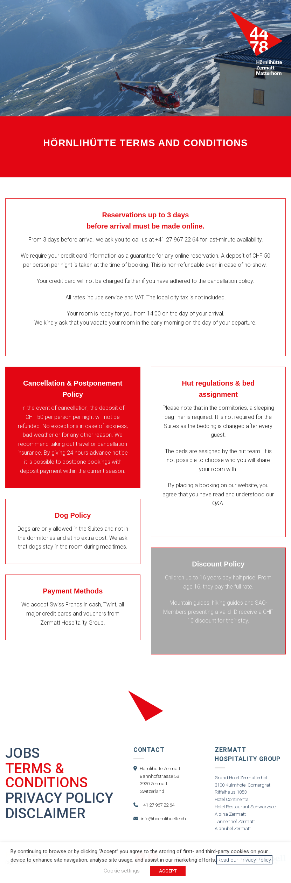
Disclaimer (45, 813)
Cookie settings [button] (122, 871)
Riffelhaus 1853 (231, 792)
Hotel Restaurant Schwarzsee (245, 806)
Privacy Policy (59, 798)
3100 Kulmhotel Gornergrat (242, 785)
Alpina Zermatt (230, 814)
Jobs (22, 753)
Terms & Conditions (46, 775)
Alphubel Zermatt (233, 828)
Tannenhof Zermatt (235, 821)
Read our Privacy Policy (244, 860)
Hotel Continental (232, 799)
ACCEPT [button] (168, 871)
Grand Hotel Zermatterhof (241, 777)
